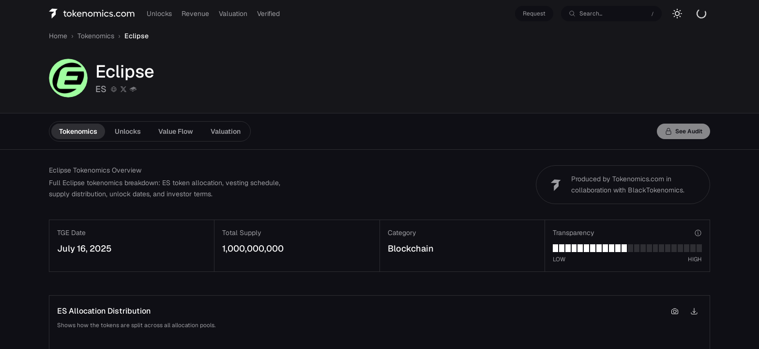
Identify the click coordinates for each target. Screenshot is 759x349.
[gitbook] (133, 89)
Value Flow (175, 131)
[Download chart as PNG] (694, 311)
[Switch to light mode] (677, 13)
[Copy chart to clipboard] (675, 311)
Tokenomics (78, 131)
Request (534, 13)
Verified (268, 13)
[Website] (113, 89)
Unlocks (159, 13)
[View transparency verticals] (698, 233)
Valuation (233, 13)
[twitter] (123, 89)
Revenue (195, 13)
